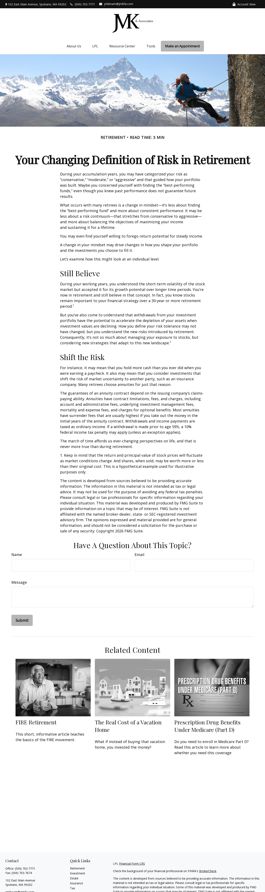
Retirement (77, 868)
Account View (243, 4)
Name (16, 554)
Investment (77, 873)
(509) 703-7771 (82, 4)
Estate (74, 878)
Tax (72, 888)
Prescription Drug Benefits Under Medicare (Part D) (207, 725)
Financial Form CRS (132, 864)
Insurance (76, 883)
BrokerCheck (207, 871)
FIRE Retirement (36, 722)
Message (19, 582)
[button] (74, 46)
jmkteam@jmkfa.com (116, 4)
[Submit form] (22, 620)
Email (139, 554)
